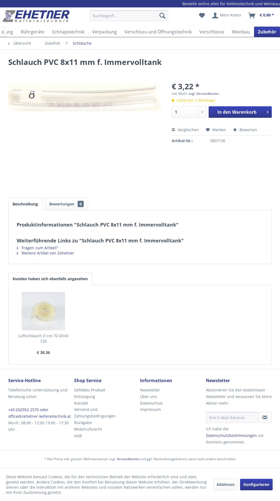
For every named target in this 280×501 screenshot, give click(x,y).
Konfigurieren (256, 484)
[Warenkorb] (261, 15)
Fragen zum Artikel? (37, 247)
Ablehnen (226, 484)
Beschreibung (25, 204)
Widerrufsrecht (88, 429)
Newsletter (150, 390)
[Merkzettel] (202, 15)
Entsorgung (84, 396)
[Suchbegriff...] (129, 15)
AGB (78, 435)
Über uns (148, 396)
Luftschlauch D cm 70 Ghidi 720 (43, 338)
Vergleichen (185, 129)
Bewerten (245, 129)
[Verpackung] (104, 32)
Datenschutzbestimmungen (231, 435)
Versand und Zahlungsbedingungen (95, 413)
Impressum (150, 409)
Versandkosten (128, 459)
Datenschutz (151, 403)
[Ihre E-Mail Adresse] (232, 417)
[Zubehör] (267, 32)
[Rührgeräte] (32, 32)
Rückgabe (83, 422)
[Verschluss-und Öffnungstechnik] (158, 32)
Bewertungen (66, 204)
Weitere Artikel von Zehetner (45, 253)
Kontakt (81, 403)
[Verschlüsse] (212, 32)
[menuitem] (129, 18)
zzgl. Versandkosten (204, 93)
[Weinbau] (241, 32)
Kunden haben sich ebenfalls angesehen (50, 278)
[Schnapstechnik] (68, 32)
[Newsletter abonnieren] (265, 417)
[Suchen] (162, 15)
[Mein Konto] (227, 15)
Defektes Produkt (89, 390)
